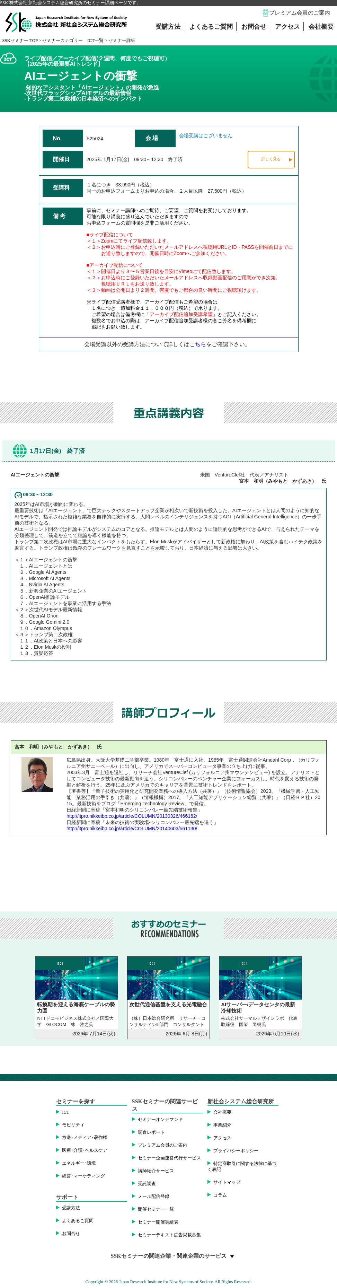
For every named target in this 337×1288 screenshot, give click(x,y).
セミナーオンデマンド (160, 1119)
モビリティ (73, 1124)
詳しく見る (271, 159)
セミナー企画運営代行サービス (169, 1158)
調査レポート (151, 1132)
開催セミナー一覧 (156, 1209)
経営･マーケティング (83, 1176)
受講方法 (168, 26)
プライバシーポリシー (235, 1150)
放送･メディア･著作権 (84, 1137)
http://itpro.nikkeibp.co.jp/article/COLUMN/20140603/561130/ (131, 828)
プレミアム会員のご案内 (299, 13)
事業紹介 (222, 1125)
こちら (197, 344)
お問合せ (253, 26)
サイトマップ (226, 1182)
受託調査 (147, 1183)
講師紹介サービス (156, 1170)
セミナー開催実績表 (158, 1222)
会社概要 (321, 26)
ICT (65, 1112)
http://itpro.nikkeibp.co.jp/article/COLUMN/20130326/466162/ (131, 816)
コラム (220, 1195)
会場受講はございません (205, 135)
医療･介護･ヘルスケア (84, 1150)
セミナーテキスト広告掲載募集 (169, 1235)
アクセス (287, 26)
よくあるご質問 (211, 26)
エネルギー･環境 (79, 1163)
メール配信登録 (153, 1196)
